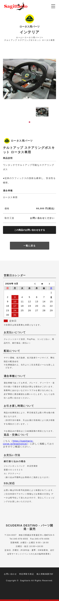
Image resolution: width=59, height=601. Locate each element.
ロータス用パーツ (33, 37)
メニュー (53, 6)
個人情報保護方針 (45, 574)
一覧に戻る (29, 245)
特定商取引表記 (26, 574)
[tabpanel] (42, 111)
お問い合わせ (10, 574)
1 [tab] (29, 122)
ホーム (19, 37)
